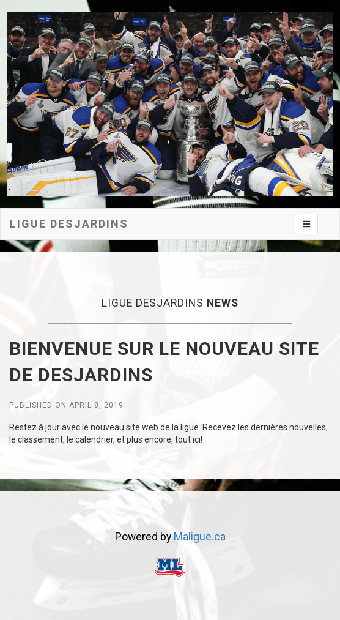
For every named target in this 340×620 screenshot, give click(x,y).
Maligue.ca (200, 537)
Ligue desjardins (69, 223)
